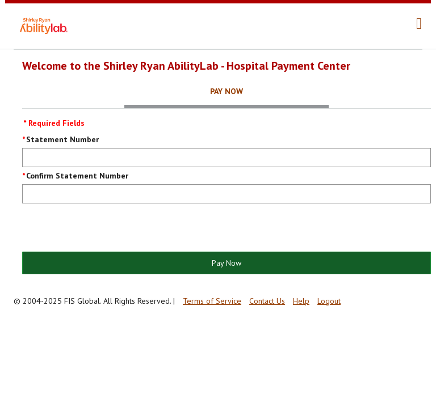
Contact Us (267, 301)
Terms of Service (212, 301)
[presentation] (108, 228)
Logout (329, 301)
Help (301, 301)
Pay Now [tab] (226, 91)
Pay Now (226, 263)
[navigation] (419, 24)
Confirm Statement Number (77, 176)
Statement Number (62, 139)
